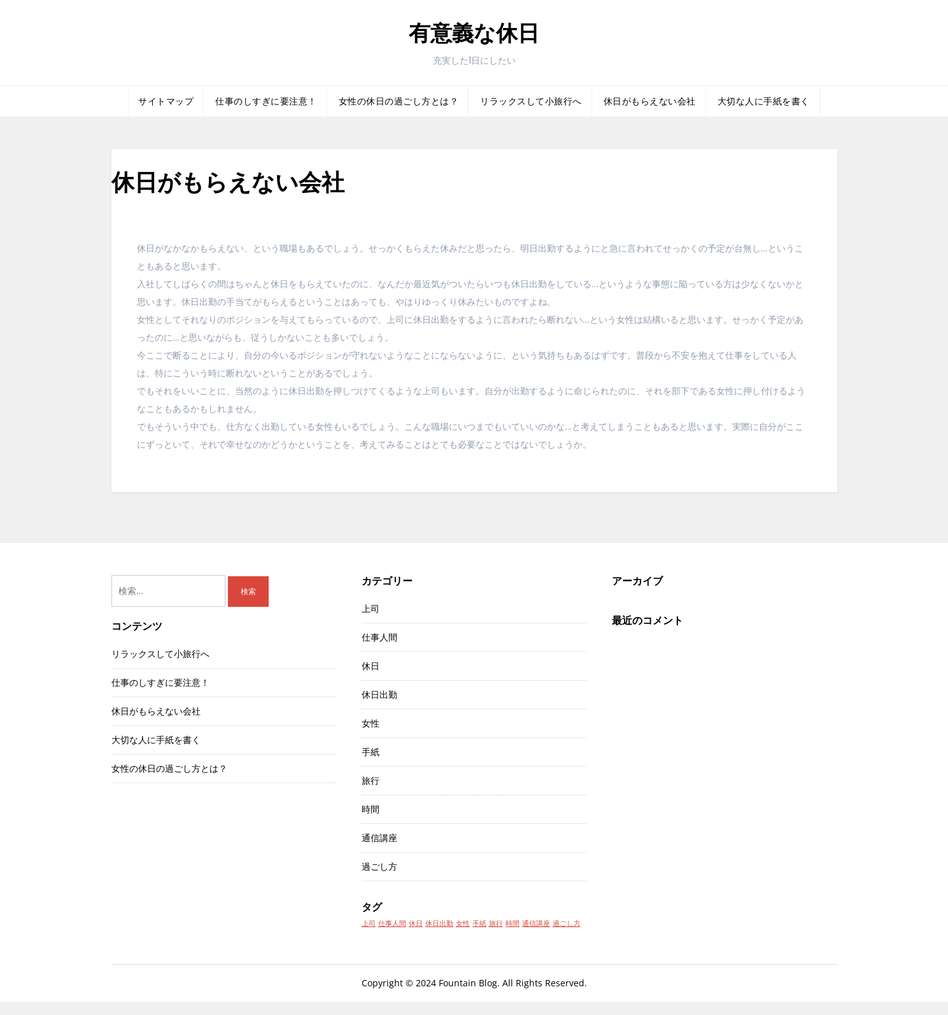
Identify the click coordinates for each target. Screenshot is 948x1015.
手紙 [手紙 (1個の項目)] (479, 923)
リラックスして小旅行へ (531, 101)
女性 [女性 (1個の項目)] (463, 923)
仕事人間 (379, 637)
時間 (370, 809)
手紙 (370, 752)
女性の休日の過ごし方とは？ (399, 101)
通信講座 (379, 838)
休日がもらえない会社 (650, 101)
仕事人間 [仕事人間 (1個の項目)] (392, 923)
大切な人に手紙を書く (764, 101)
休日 (370, 666)
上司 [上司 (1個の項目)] (369, 923)
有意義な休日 (474, 33)
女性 (370, 723)
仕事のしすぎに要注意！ (266, 101)
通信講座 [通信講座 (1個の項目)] (536, 923)
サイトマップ (166, 101)
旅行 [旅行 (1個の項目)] (496, 923)
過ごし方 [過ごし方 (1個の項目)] (567, 923)
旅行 (370, 780)
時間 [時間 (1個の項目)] (513, 923)
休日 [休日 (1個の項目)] (416, 923)
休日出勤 (379, 694)
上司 (370, 608)
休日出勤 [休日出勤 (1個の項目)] (439, 923)
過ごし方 (379, 866)
